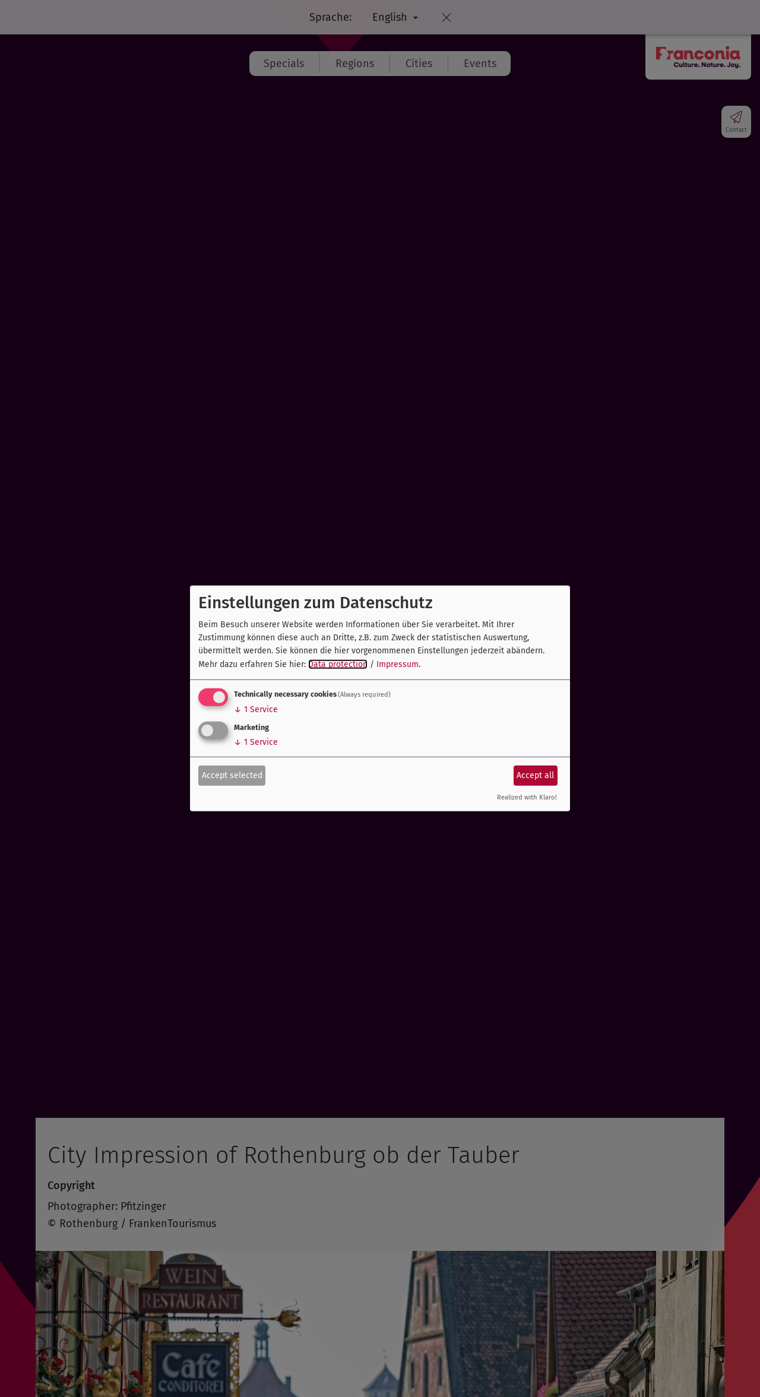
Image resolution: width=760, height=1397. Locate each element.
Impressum (397, 664)
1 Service (256, 709)
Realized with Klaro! (527, 797)
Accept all (535, 775)
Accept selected (232, 775)
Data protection (338, 664)
